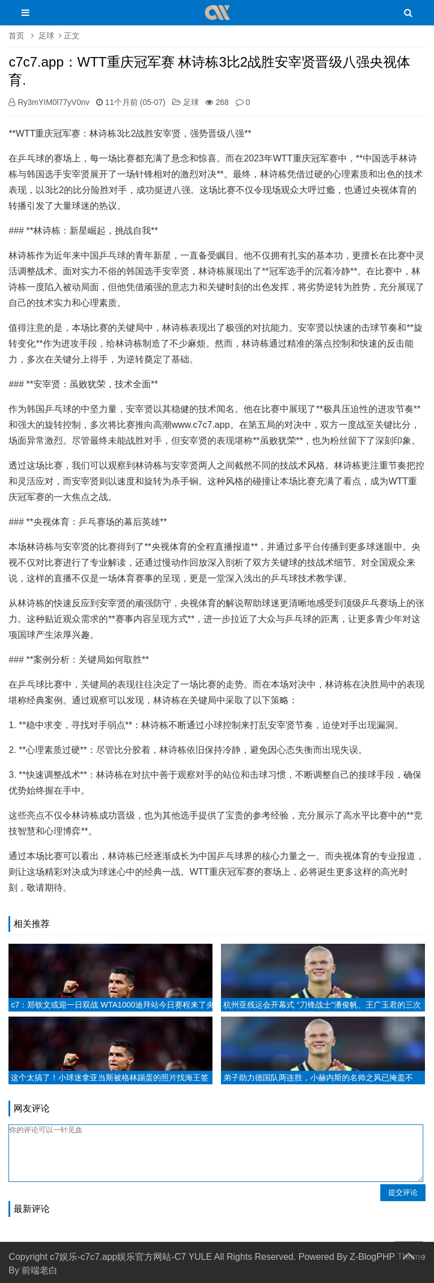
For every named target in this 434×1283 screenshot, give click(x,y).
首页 (16, 35)
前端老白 (39, 1270)
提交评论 (403, 1192)
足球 (46, 35)
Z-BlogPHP (372, 1257)
